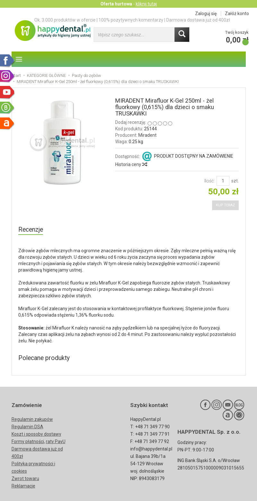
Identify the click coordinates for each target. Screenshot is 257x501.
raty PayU (55, 441)
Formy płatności (28, 441)
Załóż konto (237, 13)
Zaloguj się (206, 13)
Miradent (147, 135)
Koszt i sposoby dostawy (36, 434)
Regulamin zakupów (32, 419)
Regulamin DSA (27, 426)
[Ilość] (223, 181)
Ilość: (209, 180)
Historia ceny (131, 164)
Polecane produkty (44, 358)
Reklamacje (23, 485)
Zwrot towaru (25, 478)
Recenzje (30, 229)
